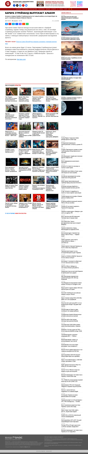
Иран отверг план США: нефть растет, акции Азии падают (69, 410)
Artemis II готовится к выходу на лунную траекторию (70, 166)
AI (57, 9)
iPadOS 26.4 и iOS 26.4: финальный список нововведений (71, 415)
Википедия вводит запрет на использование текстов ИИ (69, 340)
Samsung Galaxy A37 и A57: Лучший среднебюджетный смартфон (71, 420)
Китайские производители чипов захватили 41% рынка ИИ (70, 177)
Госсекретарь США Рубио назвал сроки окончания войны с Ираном (70, 325)
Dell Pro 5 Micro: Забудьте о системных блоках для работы (70, 267)
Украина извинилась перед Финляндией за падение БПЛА (70, 228)
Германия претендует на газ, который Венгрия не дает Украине (71, 251)
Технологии (41, 9)
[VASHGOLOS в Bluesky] (26, 5)
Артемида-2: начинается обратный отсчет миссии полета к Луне (71, 262)
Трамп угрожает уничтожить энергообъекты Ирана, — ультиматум (69, 241)
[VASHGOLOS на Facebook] (14, 5)
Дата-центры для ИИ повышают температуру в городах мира (70, 217)
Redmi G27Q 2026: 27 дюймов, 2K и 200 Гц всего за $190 (71, 58)
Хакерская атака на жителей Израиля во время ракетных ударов (72, 272)
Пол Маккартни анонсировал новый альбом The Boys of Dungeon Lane (71, 283)
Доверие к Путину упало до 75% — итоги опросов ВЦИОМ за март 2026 (71, 330)
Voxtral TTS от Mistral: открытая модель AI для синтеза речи (70, 370)
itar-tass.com (21, 59)
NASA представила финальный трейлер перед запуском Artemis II (71, 182)
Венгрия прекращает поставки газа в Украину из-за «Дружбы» (71, 430)
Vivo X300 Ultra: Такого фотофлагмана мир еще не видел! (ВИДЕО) (71, 223)
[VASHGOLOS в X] (17, 5)
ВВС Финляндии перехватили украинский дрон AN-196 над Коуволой (69, 277)
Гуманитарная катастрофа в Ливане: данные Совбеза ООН (71, 197)
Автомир (48, 9)
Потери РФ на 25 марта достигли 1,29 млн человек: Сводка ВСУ (70, 425)
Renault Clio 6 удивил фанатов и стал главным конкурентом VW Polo (71, 350)
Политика (18, 9)
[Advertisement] (32, 71)
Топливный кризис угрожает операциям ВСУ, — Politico (69, 335)
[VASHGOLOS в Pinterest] (23, 5)
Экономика (25, 9)
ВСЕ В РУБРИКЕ (16, 213)
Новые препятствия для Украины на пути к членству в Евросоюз (71, 246)
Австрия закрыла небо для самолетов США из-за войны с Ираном (70, 18)
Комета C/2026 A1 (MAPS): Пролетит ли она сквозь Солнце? (71, 257)
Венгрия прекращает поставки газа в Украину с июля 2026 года (71, 375)
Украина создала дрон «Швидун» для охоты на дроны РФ (71, 212)
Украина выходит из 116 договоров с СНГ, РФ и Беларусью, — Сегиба (71, 400)
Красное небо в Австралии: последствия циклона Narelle (69, 320)
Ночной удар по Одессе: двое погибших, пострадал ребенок (70, 310)
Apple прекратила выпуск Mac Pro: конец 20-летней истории (71, 365)
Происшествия (33, 9)
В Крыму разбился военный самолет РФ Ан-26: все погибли (71, 202)
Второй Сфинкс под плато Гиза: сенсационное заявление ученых (70, 38)
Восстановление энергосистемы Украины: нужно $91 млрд (70, 405)
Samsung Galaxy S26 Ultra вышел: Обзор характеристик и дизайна (70, 355)
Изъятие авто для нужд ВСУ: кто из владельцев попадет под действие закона (71, 304)
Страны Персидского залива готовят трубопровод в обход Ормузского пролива (71, 151)
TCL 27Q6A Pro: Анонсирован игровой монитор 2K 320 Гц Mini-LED (72, 380)
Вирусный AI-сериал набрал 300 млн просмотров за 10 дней (71, 288)
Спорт (65, 9)
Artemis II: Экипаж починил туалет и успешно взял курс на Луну (71, 98)
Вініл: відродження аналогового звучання (70, 161)
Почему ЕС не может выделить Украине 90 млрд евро (70, 207)
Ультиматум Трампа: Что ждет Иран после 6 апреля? (71, 78)
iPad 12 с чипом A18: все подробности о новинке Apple (69, 390)
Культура (53, 9)
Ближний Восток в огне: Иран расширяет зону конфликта (69, 345)
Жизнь (61, 9)
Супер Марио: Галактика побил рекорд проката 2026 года (70, 138)
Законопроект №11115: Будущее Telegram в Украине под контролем (71, 385)
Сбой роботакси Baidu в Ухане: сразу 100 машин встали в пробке (71, 172)
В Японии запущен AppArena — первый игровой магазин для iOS (70, 187)
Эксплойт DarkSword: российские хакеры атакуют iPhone (71, 293)
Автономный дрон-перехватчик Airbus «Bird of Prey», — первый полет (70, 234)
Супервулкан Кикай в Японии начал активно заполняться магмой (71, 315)
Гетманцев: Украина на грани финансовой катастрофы (69, 395)
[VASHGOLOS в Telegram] (20, 5)
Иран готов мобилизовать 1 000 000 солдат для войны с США (71, 360)
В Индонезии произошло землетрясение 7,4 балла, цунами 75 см (71, 144)
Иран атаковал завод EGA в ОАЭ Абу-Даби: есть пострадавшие (71, 298)
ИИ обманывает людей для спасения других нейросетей (71, 156)
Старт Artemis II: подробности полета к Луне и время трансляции (71, 192)
